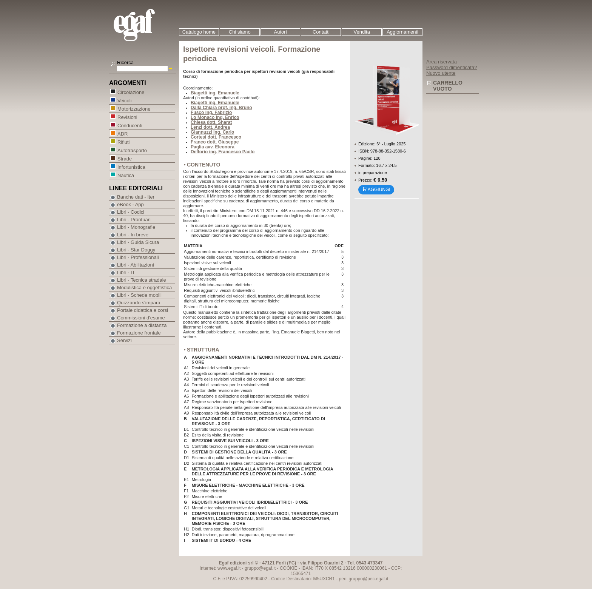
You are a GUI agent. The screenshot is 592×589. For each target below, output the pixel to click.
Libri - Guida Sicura (138, 242)
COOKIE (289, 568)
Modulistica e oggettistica (144, 287)
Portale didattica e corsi (142, 310)
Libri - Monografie (136, 227)
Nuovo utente (440, 73)
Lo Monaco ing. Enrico (215, 117)
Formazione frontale (139, 333)
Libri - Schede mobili (139, 295)
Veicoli (124, 100)
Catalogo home (199, 32)
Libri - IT (126, 272)
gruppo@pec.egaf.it (368, 578)
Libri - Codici (130, 212)
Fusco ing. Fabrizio (211, 112)
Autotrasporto (132, 150)
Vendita (362, 32)
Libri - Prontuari (134, 219)
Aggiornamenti (402, 32)
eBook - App (130, 204)
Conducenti (129, 125)
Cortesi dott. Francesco (216, 137)
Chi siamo (240, 32)
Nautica (125, 175)
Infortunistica (131, 166)
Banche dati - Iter (135, 197)
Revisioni (127, 117)
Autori (280, 32)
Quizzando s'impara (138, 302)
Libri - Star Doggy (136, 250)
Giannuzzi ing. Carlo (212, 132)
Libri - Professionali (138, 257)
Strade (124, 158)
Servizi (124, 340)
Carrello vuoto (447, 86)
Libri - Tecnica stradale (141, 280)
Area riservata (441, 62)
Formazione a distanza (142, 325)
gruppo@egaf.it (260, 568)
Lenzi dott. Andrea (210, 127)
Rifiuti (123, 142)
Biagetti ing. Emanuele (215, 93)
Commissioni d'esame (141, 318)
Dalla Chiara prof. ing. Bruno (221, 107)
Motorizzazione (133, 108)
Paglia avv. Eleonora (212, 147)
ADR (122, 133)
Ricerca (125, 62)
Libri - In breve (132, 234)
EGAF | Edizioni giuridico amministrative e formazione (143, 26)
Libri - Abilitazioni (135, 265)
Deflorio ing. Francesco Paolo (222, 151)
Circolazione (131, 92)
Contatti (321, 32)
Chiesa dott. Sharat (211, 122)
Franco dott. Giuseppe (215, 142)
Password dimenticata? (451, 67)
